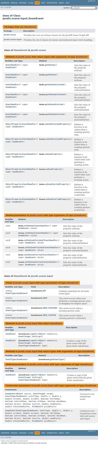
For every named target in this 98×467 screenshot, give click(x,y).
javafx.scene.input (13, 39)
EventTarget (24, 336)
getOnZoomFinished (54, 85)
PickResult (37, 407)
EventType (11, 293)
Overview (5, 3)
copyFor (34, 334)
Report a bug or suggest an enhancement (14, 441)
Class (30, 3)
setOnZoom (29, 226)
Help (67, 3)
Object (42, 334)
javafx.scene (10, 35)
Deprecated (52, 3)
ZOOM (45, 298)
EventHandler (12, 65)
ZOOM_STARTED (49, 315)
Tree (43, 3)
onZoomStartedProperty (56, 184)
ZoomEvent (30, 27)
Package (23, 3)
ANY (44, 291)
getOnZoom (50, 65)
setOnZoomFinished (33, 240)
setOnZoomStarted (33, 255)
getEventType (56, 359)
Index (61, 3)
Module (14, 3)
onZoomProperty (53, 154)
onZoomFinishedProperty (57, 124)
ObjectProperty (13, 124)
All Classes (6, 7)
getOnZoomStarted (54, 104)
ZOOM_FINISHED (50, 308)
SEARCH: (66, 8)
